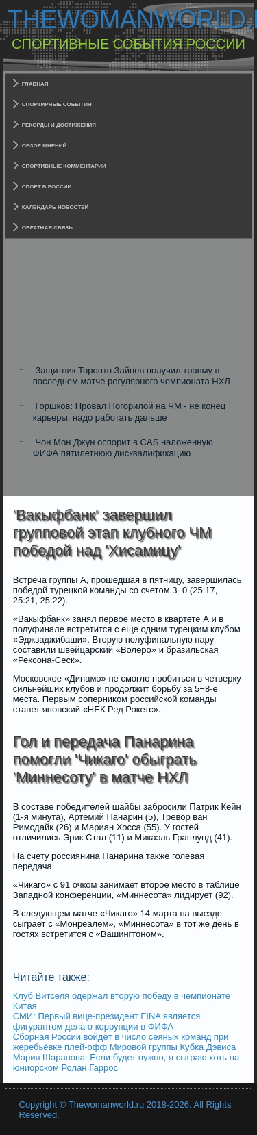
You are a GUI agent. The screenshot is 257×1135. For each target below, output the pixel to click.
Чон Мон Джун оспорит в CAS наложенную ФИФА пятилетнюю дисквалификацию (123, 447)
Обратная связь (47, 228)
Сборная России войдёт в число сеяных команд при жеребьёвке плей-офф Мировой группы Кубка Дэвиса (124, 1042)
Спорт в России (47, 187)
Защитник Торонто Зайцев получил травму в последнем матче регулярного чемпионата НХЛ (131, 375)
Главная (35, 84)
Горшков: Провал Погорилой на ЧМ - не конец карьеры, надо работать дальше (129, 411)
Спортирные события (57, 104)
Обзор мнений (44, 145)
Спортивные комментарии (64, 166)
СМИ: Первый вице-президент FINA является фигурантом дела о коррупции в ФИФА (107, 1021)
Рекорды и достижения (59, 125)
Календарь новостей (55, 207)
